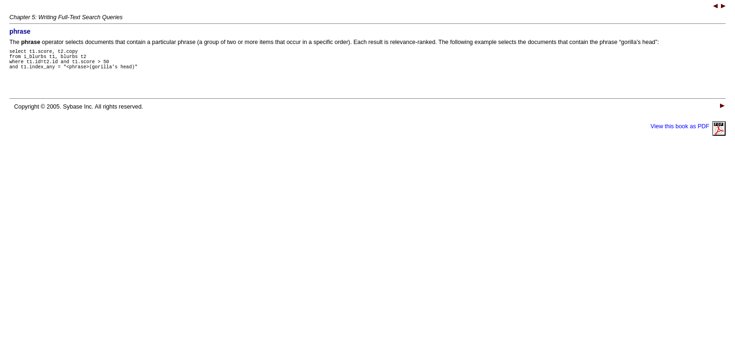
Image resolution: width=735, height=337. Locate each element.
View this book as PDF (688, 132)
